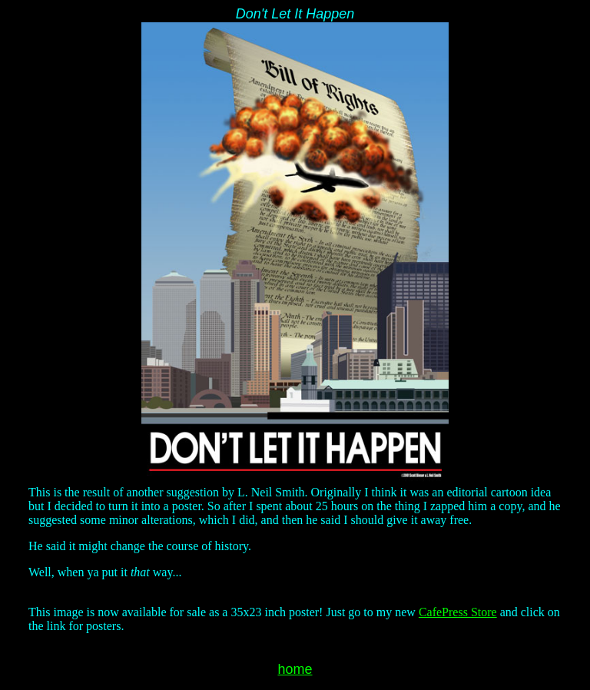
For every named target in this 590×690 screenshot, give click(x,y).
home (294, 669)
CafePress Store (458, 612)
